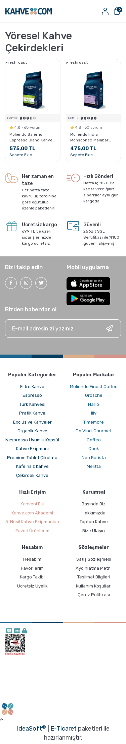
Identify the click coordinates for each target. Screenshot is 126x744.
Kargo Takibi (32, 576)
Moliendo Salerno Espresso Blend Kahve (30, 137)
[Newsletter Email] (63, 328)
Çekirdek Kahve (32, 475)
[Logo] (28, 11)
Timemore (93, 422)
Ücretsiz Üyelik (32, 585)
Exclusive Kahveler (32, 422)
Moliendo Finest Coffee (94, 386)
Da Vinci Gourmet (94, 430)
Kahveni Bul (32, 503)
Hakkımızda (94, 512)
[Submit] (109, 328)
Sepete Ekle (20, 154)
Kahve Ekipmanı (32, 448)
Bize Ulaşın (93, 530)
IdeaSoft (31, 728)
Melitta (94, 466)
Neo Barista (94, 457)
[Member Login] (105, 11)
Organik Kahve (32, 430)
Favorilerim (32, 568)
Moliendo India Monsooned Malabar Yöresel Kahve (89, 137)
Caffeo (94, 439)
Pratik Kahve (32, 413)
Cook (93, 448)
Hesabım (32, 559)
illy (93, 413)
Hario (93, 404)
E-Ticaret (63, 728)
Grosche (93, 395)
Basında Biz (94, 503)
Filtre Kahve (32, 386)
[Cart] (117, 11)
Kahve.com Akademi (32, 512)
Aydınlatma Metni (94, 568)
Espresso (32, 395)
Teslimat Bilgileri (93, 576)
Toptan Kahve (94, 521)
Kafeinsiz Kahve (32, 466)
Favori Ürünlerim (32, 530)
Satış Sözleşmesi (93, 559)
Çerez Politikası (94, 594)
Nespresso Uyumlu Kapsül (32, 439)
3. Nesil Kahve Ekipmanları (32, 521)
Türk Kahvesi (32, 404)
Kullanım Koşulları (94, 585)
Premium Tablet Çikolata (32, 457)
